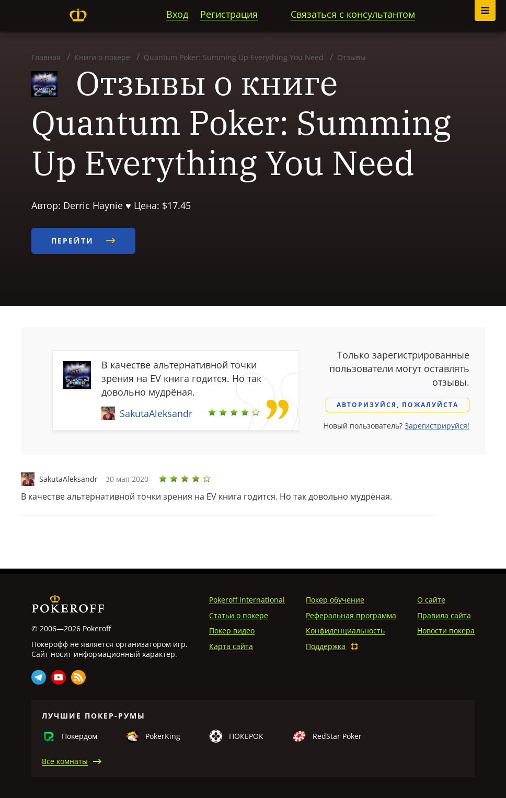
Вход (177, 14)
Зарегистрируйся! (437, 426)
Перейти (83, 241)
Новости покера (446, 630)
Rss (78, 677)
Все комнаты (65, 761)
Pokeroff (78, 14)
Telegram (38, 677)
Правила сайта (444, 615)
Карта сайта (231, 646)
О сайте (431, 600)
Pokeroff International (247, 600)
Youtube (58, 677)
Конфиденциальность (345, 630)
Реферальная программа (351, 615)
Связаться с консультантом (353, 14)
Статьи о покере (238, 615)
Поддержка (326, 646)
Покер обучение (335, 600)
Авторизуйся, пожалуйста (397, 404)
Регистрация (229, 14)
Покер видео (232, 630)
